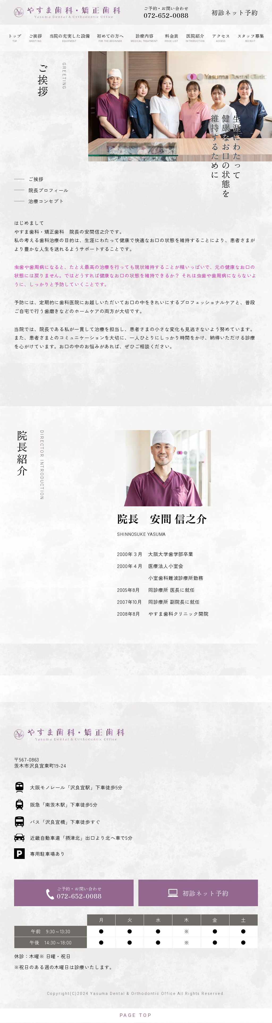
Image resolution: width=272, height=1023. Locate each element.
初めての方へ (110, 38)
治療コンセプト (45, 201)
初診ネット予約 (234, 12)
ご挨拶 (35, 38)
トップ (15, 38)
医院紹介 (195, 38)
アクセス (221, 38)
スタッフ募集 (250, 38)
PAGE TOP (136, 1015)
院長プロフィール (48, 190)
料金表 (171, 38)
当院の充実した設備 (69, 38)
